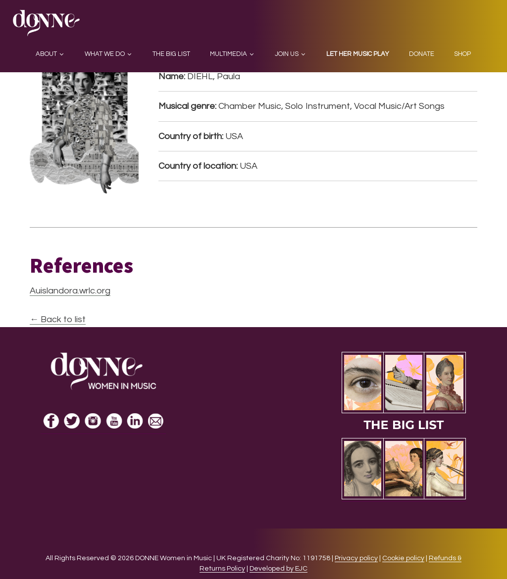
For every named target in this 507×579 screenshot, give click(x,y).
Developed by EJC (278, 568)
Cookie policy (403, 558)
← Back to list (58, 319)
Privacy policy (356, 558)
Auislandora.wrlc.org (70, 290)
